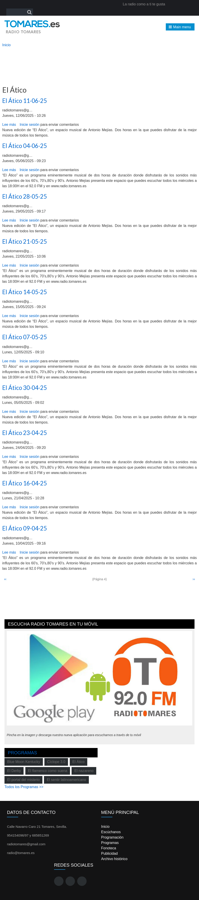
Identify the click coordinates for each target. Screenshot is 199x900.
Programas (22, 752)
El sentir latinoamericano (66, 780)
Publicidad (109, 853)
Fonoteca (108, 848)
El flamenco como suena (47, 771)
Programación (112, 837)
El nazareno (83, 771)
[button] (180, 26)
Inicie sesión (29, 124)
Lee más (9, 124)
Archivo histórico (114, 859)
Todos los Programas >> (23, 787)
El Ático (78, 762)
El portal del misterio (23, 780)
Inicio (6, 45)
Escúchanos (111, 832)
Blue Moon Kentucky (23, 762)
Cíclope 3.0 (56, 762)
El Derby (14, 771)
